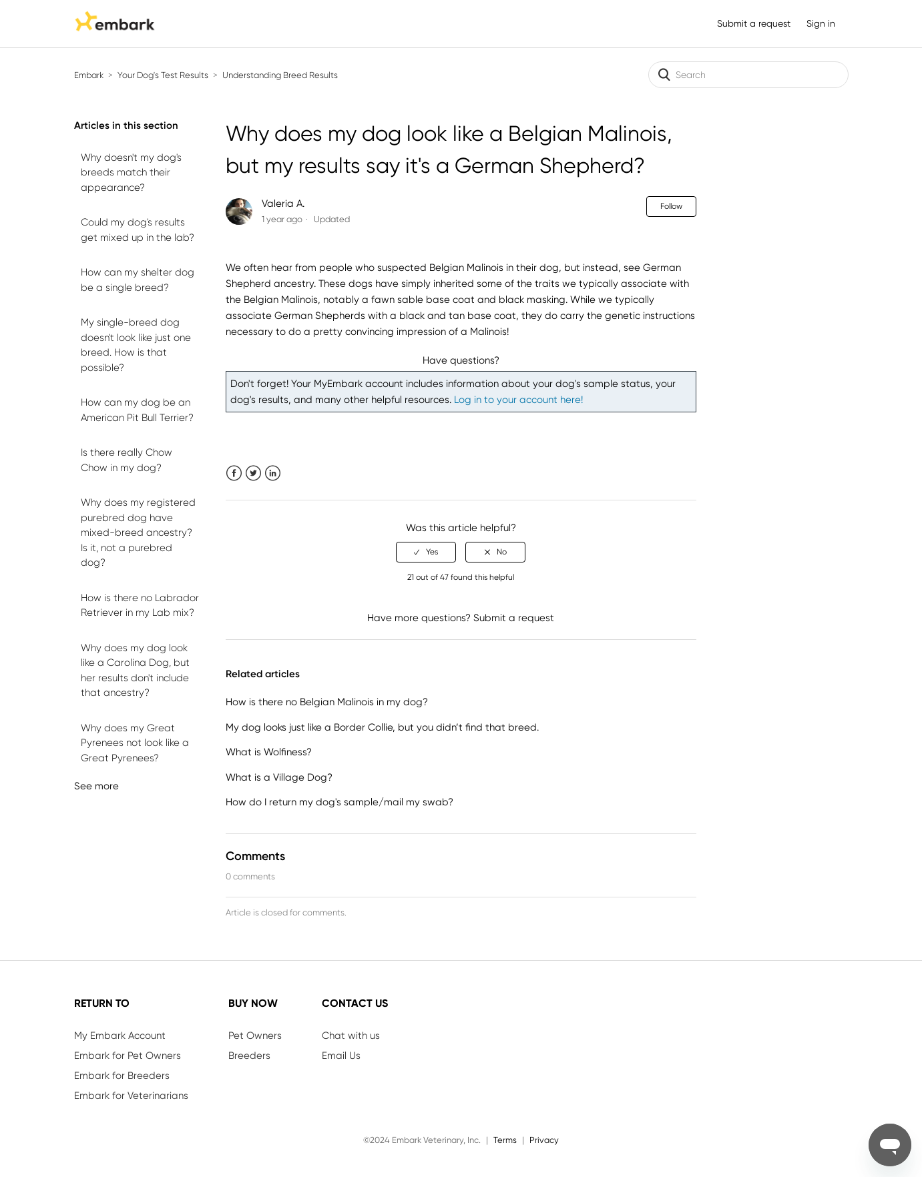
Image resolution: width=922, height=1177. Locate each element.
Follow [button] (671, 206)
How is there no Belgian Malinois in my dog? (327, 702)
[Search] (748, 74)
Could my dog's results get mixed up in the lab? (137, 230)
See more (96, 786)
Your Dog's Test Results (163, 75)
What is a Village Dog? (279, 777)
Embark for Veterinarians (131, 1096)
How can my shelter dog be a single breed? (137, 280)
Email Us (341, 1056)
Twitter (253, 473)
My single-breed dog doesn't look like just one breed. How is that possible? (136, 345)
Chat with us (351, 1036)
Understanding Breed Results (280, 75)
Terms (505, 1140)
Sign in (820, 23)
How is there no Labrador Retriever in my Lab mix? (140, 605)
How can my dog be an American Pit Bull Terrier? (137, 410)
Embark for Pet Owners (127, 1056)
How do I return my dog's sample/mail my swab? (339, 802)
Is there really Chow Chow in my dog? (126, 460)
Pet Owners (255, 1036)
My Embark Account (120, 1036)
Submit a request (753, 23)
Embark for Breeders (122, 1076)
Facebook (234, 473)
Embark (88, 75)
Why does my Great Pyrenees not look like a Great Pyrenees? (135, 743)
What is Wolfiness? (269, 752)
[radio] (426, 552)
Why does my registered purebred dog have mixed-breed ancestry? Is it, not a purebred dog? (138, 532)
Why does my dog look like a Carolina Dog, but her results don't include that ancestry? (135, 670)
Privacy (544, 1140)
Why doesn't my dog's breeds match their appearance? (131, 172)
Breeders (249, 1056)
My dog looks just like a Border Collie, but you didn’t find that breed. (382, 727)
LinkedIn (272, 473)
